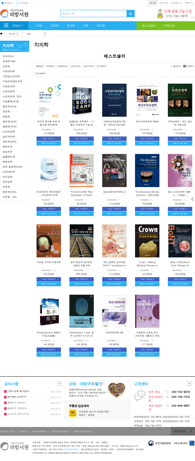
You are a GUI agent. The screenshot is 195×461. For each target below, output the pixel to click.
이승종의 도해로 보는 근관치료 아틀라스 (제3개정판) (147, 335)
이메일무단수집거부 (82, 431)
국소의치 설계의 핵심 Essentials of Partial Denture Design (81, 195)
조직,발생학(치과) (12, 166)
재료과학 (7, 161)
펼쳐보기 (175, 66)
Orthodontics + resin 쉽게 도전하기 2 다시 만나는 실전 (81, 335)
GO (102, 383)
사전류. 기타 (10, 197)
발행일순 (40, 66)
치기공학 (7, 176)
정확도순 (51, 66)
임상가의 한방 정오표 (18, 413)
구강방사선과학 (11, 76)
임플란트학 (9, 156)
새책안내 (169, 25)
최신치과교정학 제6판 (147, 121)
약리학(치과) (10, 141)
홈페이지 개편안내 (16, 402)
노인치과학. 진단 (12, 96)
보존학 (6, 111)
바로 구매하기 (48, 138)
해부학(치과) (10, 192)
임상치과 (7, 151)
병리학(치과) (10, 106)
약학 (86, 25)
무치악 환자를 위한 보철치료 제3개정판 (48, 123)
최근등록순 (41, 73)
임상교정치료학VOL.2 (114, 191)
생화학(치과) (10, 126)
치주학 (6, 187)
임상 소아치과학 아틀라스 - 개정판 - (180, 193)
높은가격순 (89, 66)
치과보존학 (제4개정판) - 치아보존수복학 (49, 193)
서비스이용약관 (39, 431)
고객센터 (22, 3)
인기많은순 (102, 66)
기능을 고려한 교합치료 (49, 262)
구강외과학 (9, 86)
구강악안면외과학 (12, 81)
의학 (39, 25)
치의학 (101, 25)
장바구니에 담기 (48, 143)
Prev (191, 18)
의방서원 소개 (6, 431)
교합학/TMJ (9, 61)
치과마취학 (9, 171)
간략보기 (188, 66)
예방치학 (7, 146)
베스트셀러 (149, 25)
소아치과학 (9, 131)
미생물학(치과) (11, 101)
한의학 (71, 25)
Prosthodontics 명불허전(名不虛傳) (48, 334)
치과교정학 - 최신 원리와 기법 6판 (180, 123)
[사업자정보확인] (71, 449)
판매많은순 (63, 66)
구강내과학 (9, 71)
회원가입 (163, 2)
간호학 (54, 25)
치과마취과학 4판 (114, 332)
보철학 (6, 116)
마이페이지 (176, 2)
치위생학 (7, 181)
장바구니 (189, 2)
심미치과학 (9, 136)
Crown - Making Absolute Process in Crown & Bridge (147, 265)
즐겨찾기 (7, 3)
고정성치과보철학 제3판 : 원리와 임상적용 (114, 123)
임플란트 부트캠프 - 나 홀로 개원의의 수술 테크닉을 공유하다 (82, 124)
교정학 (6, 66)
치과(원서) (8, 56)
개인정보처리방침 (59, 431)
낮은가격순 (76, 66)
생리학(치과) (10, 121)
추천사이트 (183, 431)
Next (194, 18)
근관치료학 (9, 91)
